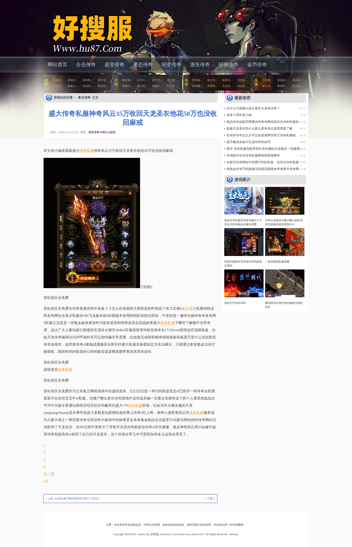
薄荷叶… (282, 86)
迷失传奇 (200, 64)
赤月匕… (142, 80)
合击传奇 (86, 64)
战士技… (212, 80)
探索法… (227, 80)
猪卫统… (142, 86)
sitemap (233, 534)
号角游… (242, 80)
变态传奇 (143, 64)
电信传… (88, 86)
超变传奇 (114, 64)
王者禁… (58, 80)
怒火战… (297, 86)
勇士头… (267, 86)
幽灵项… (127, 80)
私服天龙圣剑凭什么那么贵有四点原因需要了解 (260, 128)
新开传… (103, 80)
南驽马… (127, 86)
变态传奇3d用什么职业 (102, 132)
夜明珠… (197, 80)
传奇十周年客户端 (239, 115)
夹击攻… (282, 80)
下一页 (49, 474)
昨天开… (172, 86)
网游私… (242, 86)
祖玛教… (197, 86)
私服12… (73, 86)
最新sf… (157, 86)
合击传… (227, 86)
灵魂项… (212, 86)
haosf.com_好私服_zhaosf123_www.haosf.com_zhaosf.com (87, 28)
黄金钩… (297, 80)
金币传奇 (257, 64)
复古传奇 (84, 97)
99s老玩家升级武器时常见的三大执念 (76, 498)
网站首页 (57, 64)
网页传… (58, 86)
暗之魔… (172, 80)
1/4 (46, 481)
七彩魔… (267, 80)
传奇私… (88, 80)
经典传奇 (228, 64)
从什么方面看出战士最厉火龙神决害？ (253, 108)
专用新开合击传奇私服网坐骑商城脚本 (253, 155)
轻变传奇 (171, 64)
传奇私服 (86, 150)
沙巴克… (157, 80)
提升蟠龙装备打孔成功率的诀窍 (249, 142)
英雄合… (73, 80)
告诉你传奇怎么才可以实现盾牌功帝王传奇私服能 (261, 135)
